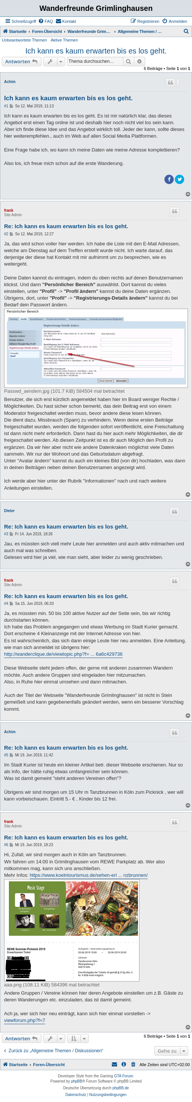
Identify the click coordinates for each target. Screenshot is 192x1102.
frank (8, 210)
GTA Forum (123, 1076)
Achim (10, 82)
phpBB (76, 1081)
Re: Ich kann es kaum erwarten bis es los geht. (66, 226)
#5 (6, 755)
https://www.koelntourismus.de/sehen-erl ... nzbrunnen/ (89, 875)
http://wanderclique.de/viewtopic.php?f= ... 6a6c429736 (63, 654)
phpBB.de (121, 1088)
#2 (6, 234)
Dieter (9, 511)
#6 (6, 845)
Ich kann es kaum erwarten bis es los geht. (96, 51)
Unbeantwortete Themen (24, 40)
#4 (6, 603)
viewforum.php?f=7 (24, 1020)
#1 (6, 106)
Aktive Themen (64, 40)
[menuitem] (45, 21)
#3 (6, 534)
